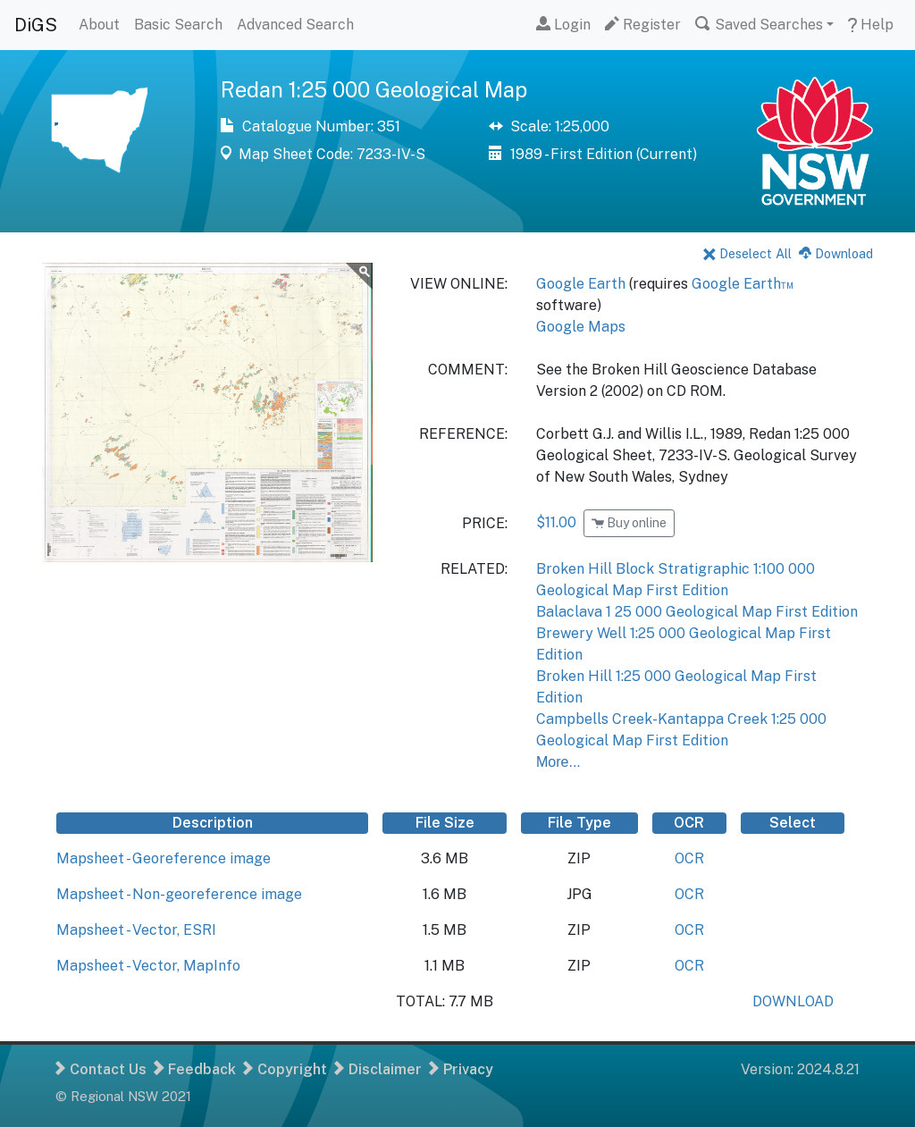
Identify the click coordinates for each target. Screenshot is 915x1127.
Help (871, 24)
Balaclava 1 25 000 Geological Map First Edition (697, 611)
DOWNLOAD (793, 1001)
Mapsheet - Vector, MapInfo (148, 965)
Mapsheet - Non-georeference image (179, 894)
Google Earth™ (743, 283)
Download (836, 253)
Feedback (195, 1069)
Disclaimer (378, 1069)
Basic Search (178, 24)
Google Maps (580, 326)
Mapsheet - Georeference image (163, 858)
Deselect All (747, 253)
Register (643, 24)
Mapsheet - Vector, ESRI (136, 929)
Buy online (629, 523)
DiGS (35, 25)
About (99, 24)
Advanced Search (295, 24)
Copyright (285, 1069)
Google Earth (580, 283)
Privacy (461, 1069)
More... (558, 762)
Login (563, 24)
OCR (689, 858)
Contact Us (101, 1069)
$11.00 (556, 522)
